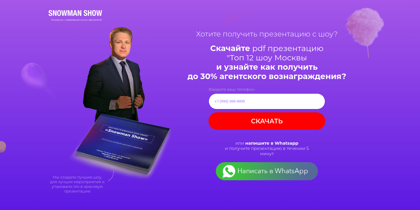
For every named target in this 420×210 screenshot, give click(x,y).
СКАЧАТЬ (267, 121)
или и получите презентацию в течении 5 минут (267, 148)
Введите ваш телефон (232, 89)
